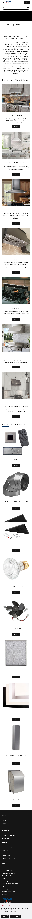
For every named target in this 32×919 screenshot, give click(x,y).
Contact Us (4, 894)
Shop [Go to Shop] (27, 2)
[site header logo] (8, 2)
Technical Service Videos (8, 875)
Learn (3, 886)
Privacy (4, 826)
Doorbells (4, 853)
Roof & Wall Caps (6, 861)
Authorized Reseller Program (9, 891)
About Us (4, 818)
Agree (4, 916)
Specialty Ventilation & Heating (9, 858)
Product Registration (7, 881)
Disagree (14, 916)
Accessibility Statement (7, 889)
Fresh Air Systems (6, 855)
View (16, 127)
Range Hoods (5, 850)
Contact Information (7, 870)
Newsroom (4, 823)
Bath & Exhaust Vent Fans (8, 847)
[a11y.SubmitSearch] (28, 7)
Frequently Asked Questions (8, 873)
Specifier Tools (5, 838)
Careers (4, 820)
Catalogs (4, 878)
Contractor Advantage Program (9, 835)
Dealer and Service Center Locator (10, 883)
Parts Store (4, 833)
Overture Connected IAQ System (9, 845)
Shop (3, 863)
